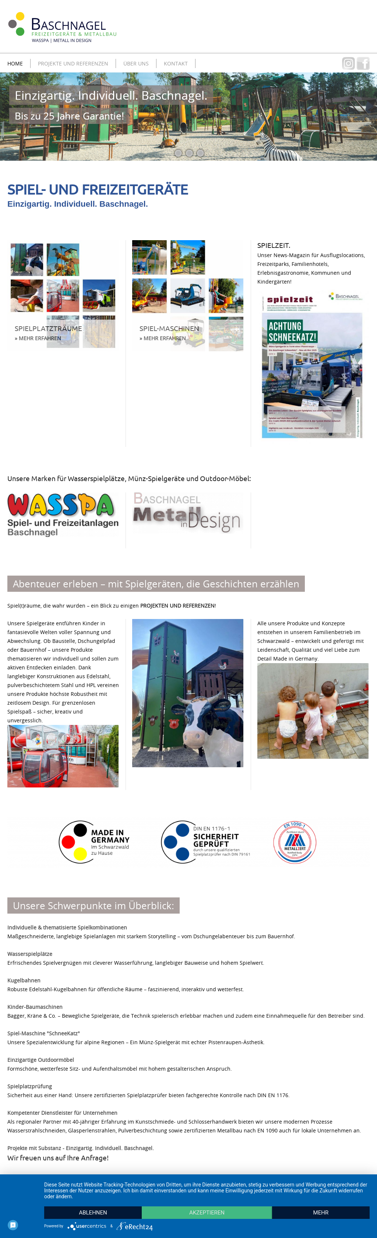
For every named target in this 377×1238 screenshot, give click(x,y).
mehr (321, 1212)
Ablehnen (93, 1212)
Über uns (136, 63)
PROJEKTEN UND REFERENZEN (177, 605)
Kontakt (176, 63)
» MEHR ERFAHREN (38, 338)
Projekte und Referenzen (73, 63)
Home (15, 63)
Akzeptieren (207, 1212)
